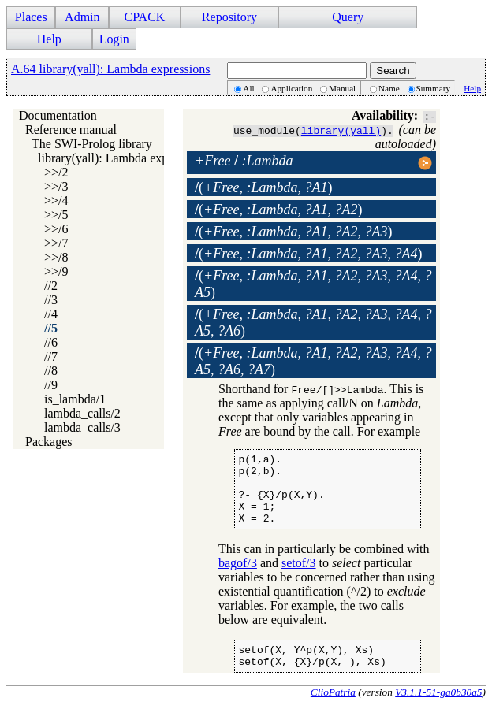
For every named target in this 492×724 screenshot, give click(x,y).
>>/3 (56, 186)
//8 (51, 370)
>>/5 (56, 214)
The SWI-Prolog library (92, 143)
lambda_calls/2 (82, 413)
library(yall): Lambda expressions (123, 158)
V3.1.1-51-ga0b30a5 (438, 711)
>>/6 (56, 229)
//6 (51, 342)
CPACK (144, 17)
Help (49, 39)
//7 (51, 356)
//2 (51, 285)
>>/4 (56, 200)
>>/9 (56, 271)
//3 (51, 299)
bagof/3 (237, 577)
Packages (49, 441)
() (263, 187)
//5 (51, 328)
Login (114, 39)
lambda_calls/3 (82, 427)
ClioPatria (333, 711)
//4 (51, 314)
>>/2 (56, 172)
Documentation (58, 115)
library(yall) (341, 130)
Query (347, 17)
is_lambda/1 (75, 399)
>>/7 (56, 243)
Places (31, 17)
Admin (82, 17)
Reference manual (71, 129)
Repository (229, 17)
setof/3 (298, 577)
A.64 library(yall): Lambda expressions (110, 69)
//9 (51, 385)
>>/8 (56, 257)
